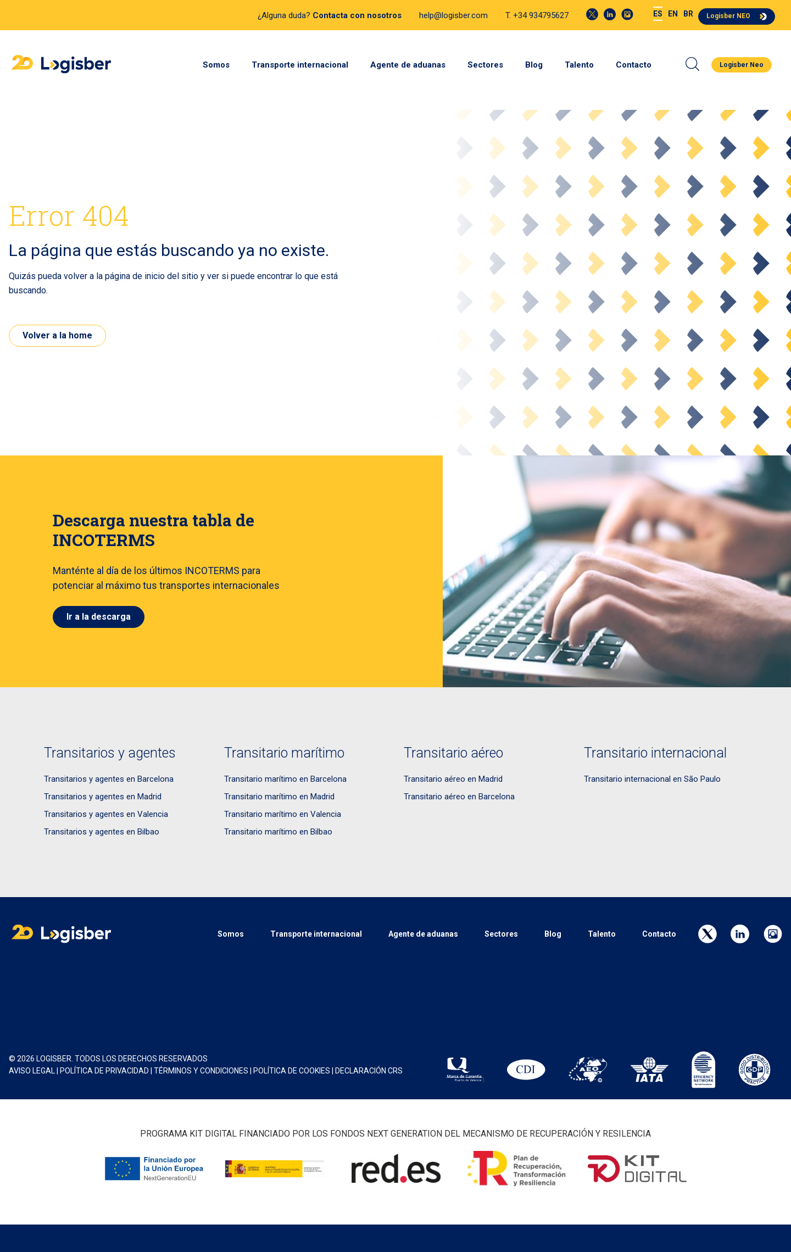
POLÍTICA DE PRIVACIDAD (104, 1070)
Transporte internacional (300, 65)
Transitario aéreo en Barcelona (459, 797)
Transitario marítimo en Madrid (279, 797)
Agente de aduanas (407, 65)
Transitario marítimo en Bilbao (278, 832)
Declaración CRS (369, 1070)
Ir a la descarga (98, 616)
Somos (216, 65)
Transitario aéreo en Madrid (453, 779)
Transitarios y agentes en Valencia (106, 814)
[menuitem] (657, 14)
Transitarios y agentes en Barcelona (109, 779)
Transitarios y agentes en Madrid (102, 797)
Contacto (633, 65)
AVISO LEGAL (32, 1070)
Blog (534, 65)
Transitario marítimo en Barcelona (285, 779)
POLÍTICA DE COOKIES (291, 1070)
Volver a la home (57, 335)
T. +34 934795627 (537, 15)
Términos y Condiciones (201, 1070)
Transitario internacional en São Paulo (652, 779)
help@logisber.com (453, 15)
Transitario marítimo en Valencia (282, 814)
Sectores (485, 65)
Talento (579, 65)
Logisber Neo (742, 65)
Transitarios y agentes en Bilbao (101, 832)
